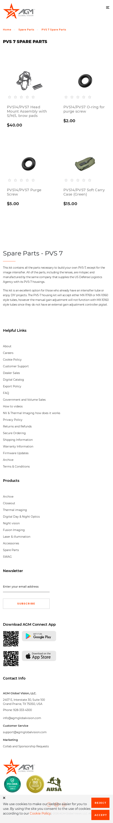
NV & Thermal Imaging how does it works (31, 413)
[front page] (56, 767)
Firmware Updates (16, 453)
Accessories (11, 543)
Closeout (9, 503)
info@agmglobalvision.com (22, 718)
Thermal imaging (15, 510)
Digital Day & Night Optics (21, 516)
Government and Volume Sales (24, 399)
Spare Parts (26, 29)
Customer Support (16, 366)
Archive (8, 460)
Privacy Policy (12, 420)
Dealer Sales (11, 373)
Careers (8, 353)
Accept (100, 815)
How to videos (13, 406)
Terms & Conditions (16, 466)
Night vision (11, 523)
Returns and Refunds (17, 426)
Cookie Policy (12, 359)
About (7, 346)
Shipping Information (18, 440)
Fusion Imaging (14, 530)
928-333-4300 (22, 710)
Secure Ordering (14, 433)
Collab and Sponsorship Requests (26, 746)
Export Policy (12, 386)
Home (7, 29)
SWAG (7, 556)
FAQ (6, 393)
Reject (100, 802)
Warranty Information (18, 446)
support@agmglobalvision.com (25, 732)
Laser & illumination (16, 536)
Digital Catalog (13, 379)
